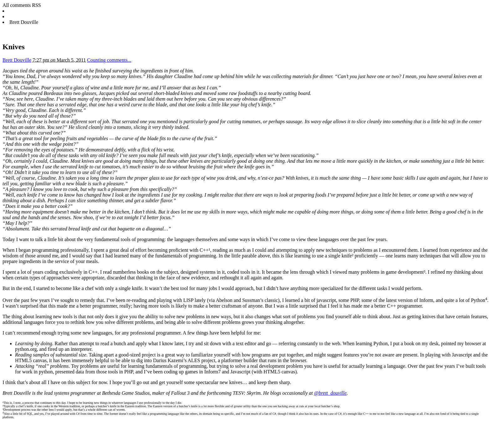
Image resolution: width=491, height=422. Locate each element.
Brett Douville (17, 60)
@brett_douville (330, 393)
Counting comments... (109, 60)
